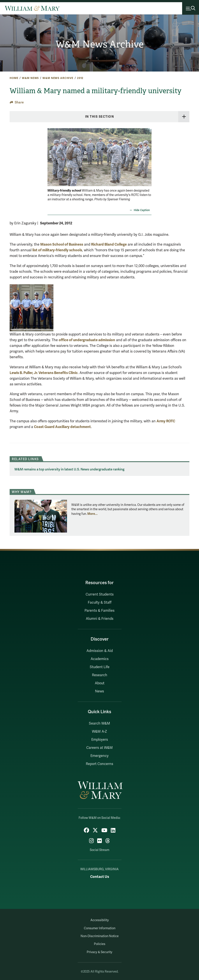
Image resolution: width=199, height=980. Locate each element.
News (99, 691)
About (99, 683)
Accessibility (99, 920)
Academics (100, 659)
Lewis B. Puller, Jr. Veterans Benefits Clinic (44, 372)
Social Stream (99, 850)
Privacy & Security (99, 952)
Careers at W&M (99, 748)
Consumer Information (99, 928)
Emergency (99, 756)
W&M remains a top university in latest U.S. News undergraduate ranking (69, 469)
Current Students (100, 594)
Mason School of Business (61, 244)
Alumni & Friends (99, 619)
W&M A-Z (99, 731)
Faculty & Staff (99, 602)
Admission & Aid (99, 651)
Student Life (99, 667)
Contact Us (99, 876)
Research (99, 675)
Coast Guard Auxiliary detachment (62, 426)
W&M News (30, 78)
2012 (80, 78)
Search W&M (99, 723)
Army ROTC (166, 421)
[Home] (32, 8)
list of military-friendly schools (57, 250)
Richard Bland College (109, 244)
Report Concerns (99, 764)
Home (14, 78)
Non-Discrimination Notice (100, 936)
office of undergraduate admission (87, 340)
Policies (99, 944)
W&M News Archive (99, 44)
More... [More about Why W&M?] (92, 514)
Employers (99, 739)
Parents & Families (99, 610)
